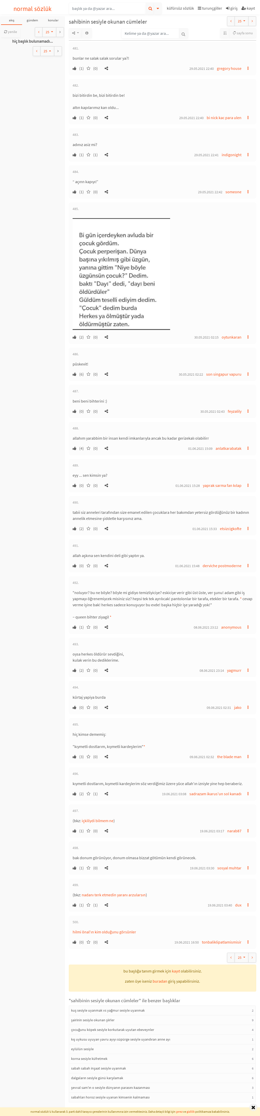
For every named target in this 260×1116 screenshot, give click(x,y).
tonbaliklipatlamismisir (221, 942)
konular (53, 20)
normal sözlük (32, 8)
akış (11, 20)
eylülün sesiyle (82, 1049)
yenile (10, 31)
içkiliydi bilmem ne (97, 820)
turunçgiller (210, 8)
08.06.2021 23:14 (212, 670)
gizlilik (191, 1111)
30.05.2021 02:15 (206, 337)
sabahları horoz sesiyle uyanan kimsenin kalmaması (110, 1097)
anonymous (231, 627)
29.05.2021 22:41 (206, 155)
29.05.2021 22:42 (210, 192)
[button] (181, 9)
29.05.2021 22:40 (201, 68)
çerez (179, 1111)
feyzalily (234, 411)
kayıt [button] (176, 971)
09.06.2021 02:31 (219, 707)
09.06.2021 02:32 (202, 757)
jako (237, 707)
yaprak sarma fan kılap (222, 485)
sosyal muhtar (229, 867)
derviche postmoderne (222, 565)
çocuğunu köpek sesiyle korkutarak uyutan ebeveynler (112, 1029)
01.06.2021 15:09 (200, 448)
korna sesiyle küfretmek (89, 1058)
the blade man (229, 756)
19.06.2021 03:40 (220, 905)
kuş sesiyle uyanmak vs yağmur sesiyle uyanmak (108, 1010)
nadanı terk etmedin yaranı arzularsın (114, 894)
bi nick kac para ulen (224, 117)
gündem (32, 20)
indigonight (231, 154)
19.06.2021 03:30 (202, 868)
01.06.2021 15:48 (187, 566)
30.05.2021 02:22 (191, 374)
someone (233, 191)
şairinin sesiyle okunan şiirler (93, 1020)
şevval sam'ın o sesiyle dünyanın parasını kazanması (110, 1087)
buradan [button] (160, 981)
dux (238, 904)
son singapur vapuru (223, 374)
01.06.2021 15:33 (204, 529)
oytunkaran (231, 337)
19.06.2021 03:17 (212, 831)
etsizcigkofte (230, 528)
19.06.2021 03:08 (174, 794)
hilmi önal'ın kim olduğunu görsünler (104, 931)
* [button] (241, 598)
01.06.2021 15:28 (187, 485)
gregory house (229, 68)
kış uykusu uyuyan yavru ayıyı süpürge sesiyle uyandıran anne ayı (120, 1039)
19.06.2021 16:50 (186, 942)
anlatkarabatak (228, 448)
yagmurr (234, 670)
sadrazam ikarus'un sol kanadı (215, 793)
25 (48, 32)
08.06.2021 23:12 (206, 627)
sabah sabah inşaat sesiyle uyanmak (98, 1068)
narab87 (234, 830)
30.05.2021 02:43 (212, 411)
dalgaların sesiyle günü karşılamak (97, 1078)
